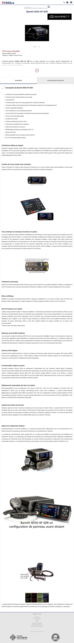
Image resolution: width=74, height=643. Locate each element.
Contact (37, 617)
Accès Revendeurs (37, 625)
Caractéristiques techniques (55, 80)
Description (18, 80)
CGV (37, 621)
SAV (37, 620)
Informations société (37, 626)
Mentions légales (37, 623)
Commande (37, 618)
